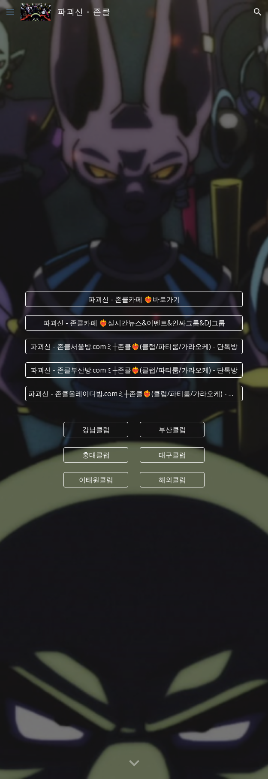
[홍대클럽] (96, 454)
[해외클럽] (172, 479)
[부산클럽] (172, 429)
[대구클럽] (172, 454)
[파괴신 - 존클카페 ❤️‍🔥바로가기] (134, 299)
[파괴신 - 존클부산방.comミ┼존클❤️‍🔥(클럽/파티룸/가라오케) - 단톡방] (134, 370)
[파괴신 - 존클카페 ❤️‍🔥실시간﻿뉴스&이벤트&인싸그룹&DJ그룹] (134, 322)
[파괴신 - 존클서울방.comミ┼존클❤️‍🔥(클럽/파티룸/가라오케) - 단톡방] (134, 346)
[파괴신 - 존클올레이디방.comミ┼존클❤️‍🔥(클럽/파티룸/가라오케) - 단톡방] (134, 393)
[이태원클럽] (96, 479)
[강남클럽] (96, 429)
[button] (10, 12)
